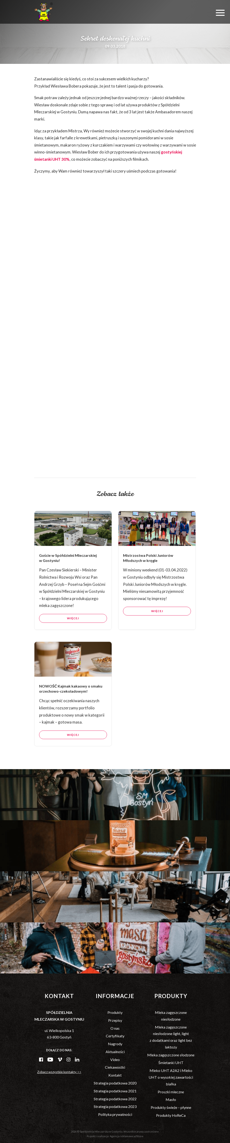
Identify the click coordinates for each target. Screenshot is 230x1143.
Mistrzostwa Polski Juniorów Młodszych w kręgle (148, 579)
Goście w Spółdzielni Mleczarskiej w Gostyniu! (68, 579)
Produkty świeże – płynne (171, 1107)
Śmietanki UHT (170, 1062)
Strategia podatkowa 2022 (115, 1099)
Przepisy (115, 1020)
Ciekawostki (115, 1067)
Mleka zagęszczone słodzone (170, 1055)
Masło (171, 1099)
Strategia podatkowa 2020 (115, 1083)
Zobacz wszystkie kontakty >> (59, 1072)
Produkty (115, 1012)
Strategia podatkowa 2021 (115, 1091)
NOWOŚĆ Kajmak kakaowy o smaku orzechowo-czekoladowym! (70, 709)
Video (115, 1059)
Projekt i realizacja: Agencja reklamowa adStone (115, 1136)
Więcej (73, 639)
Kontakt (115, 1075)
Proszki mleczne (171, 1092)
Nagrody (115, 1044)
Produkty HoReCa (171, 1115)
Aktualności (115, 1051)
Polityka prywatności (115, 1114)
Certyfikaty (115, 1036)
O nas (115, 1028)
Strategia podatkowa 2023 (115, 1106)
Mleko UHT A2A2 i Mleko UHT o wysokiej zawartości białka (171, 1077)
